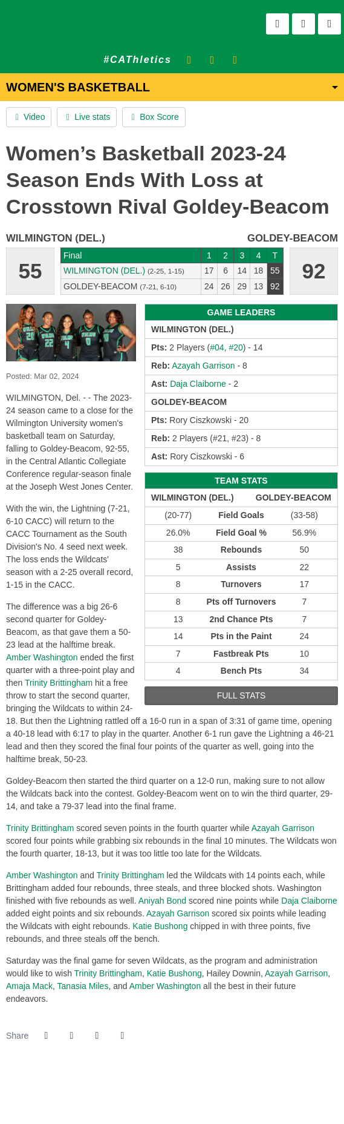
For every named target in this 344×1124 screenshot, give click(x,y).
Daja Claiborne (309, 900)
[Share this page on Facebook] (46, 1035)
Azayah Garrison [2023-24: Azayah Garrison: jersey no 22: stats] (203, 365)
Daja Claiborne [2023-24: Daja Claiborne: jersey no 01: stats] (198, 384)
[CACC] (194, 1093)
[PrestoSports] (209, 1093)
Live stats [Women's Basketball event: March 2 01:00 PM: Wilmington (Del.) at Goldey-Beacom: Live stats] (86, 117)
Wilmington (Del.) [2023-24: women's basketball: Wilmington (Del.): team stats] (104, 270)
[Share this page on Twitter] (71, 1035)
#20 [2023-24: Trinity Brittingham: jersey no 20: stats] (235, 347)
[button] (122, 1035)
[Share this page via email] (96, 1035)
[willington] (149, 1093)
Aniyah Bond (162, 900)
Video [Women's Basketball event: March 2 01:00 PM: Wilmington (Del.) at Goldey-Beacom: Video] (29, 117)
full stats (241, 695)
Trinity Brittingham (58, 683)
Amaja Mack (29, 986)
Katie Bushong (159, 926)
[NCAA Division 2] (179, 1093)
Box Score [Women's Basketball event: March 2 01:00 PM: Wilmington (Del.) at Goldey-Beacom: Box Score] (153, 117)
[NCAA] (164, 1093)
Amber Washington (42, 657)
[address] (134, 1093)
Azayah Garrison (283, 828)
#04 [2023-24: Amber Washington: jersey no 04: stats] (217, 347)
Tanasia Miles (83, 986)
